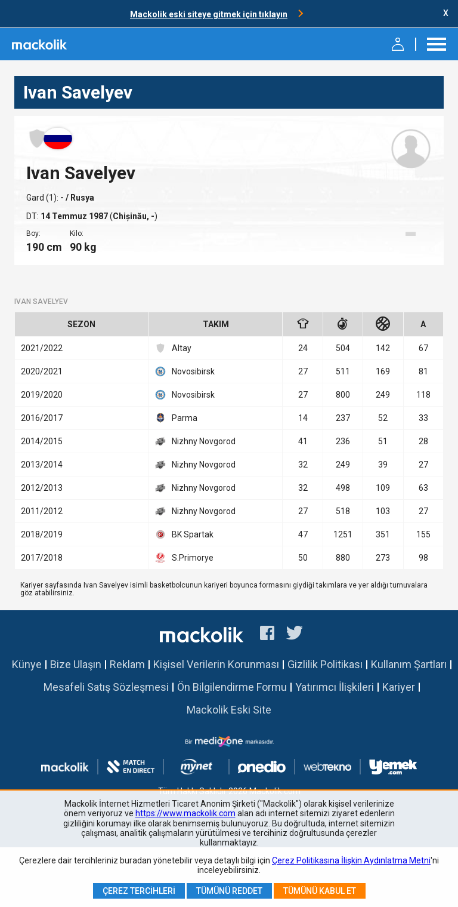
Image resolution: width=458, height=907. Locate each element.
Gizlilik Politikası (325, 664)
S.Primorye (184, 557)
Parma (176, 418)
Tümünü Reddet (229, 891)
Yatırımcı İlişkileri (334, 687)
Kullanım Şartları (409, 664)
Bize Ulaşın (75, 664)
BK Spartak (184, 534)
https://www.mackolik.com (185, 813)
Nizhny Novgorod (195, 441)
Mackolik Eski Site (229, 709)
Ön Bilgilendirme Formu (232, 687)
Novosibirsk (185, 371)
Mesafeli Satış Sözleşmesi (106, 687)
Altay (173, 348)
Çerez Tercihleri (139, 891)
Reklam (127, 664)
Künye (27, 664)
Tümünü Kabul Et (319, 891)
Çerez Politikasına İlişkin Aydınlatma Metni (351, 860)
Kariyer (398, 687)
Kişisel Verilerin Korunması (216, 664)
